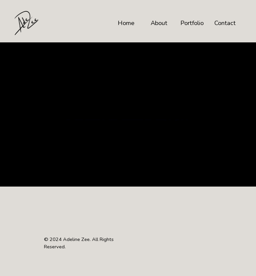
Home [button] (126, 23)
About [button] (159, 23)
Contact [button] (225, 23)
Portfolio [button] (192, 23)
